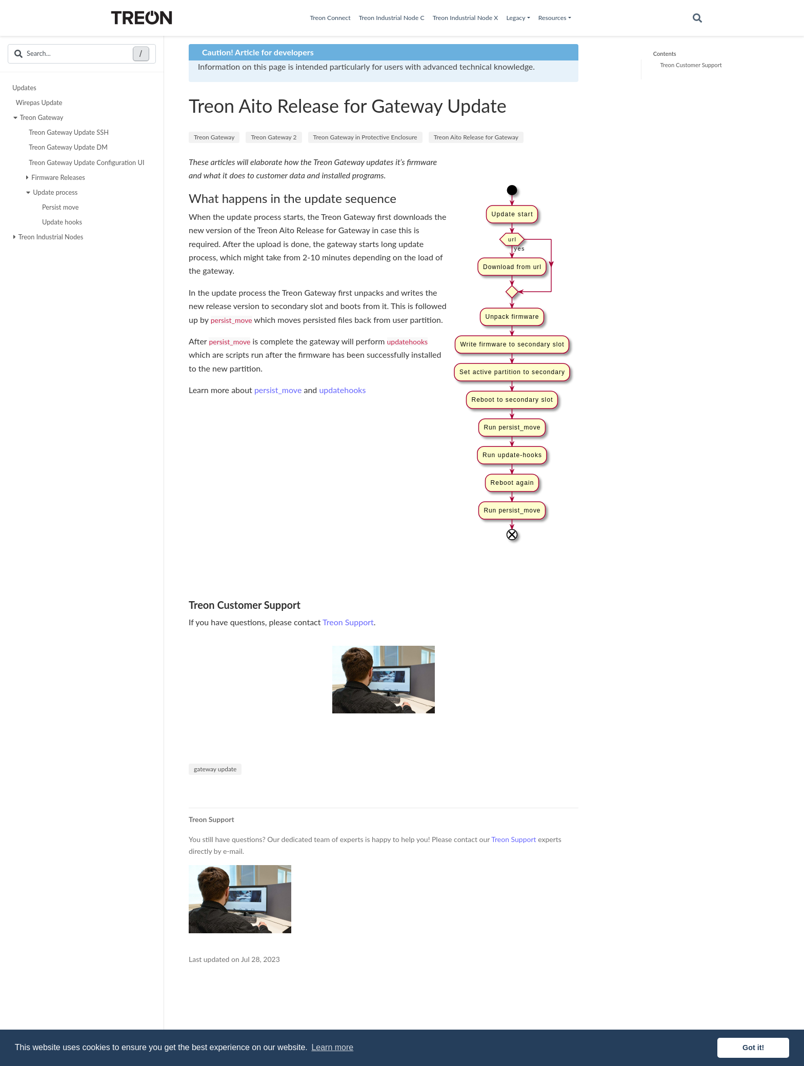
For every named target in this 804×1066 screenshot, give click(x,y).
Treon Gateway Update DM (67, 147)
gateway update (215, 769)
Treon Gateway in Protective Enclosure (365, 137)
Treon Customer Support (690, 64)
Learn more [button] (332, 1047)
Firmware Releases (55, 177)
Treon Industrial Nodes (48, 237)
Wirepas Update (38, 102)
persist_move (278, 390)
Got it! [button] (753, 1047)
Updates (24, 88)
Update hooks (60, 222)
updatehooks (342, 390)
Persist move (59, 207)
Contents (664, 53)
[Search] (697, 18)
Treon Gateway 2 (273, 137)
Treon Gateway (38, 117)
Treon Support (348, 622)
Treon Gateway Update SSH (67, 132)
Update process (51, 192)
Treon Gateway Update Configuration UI (85, 162)
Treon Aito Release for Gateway (476, 137)
